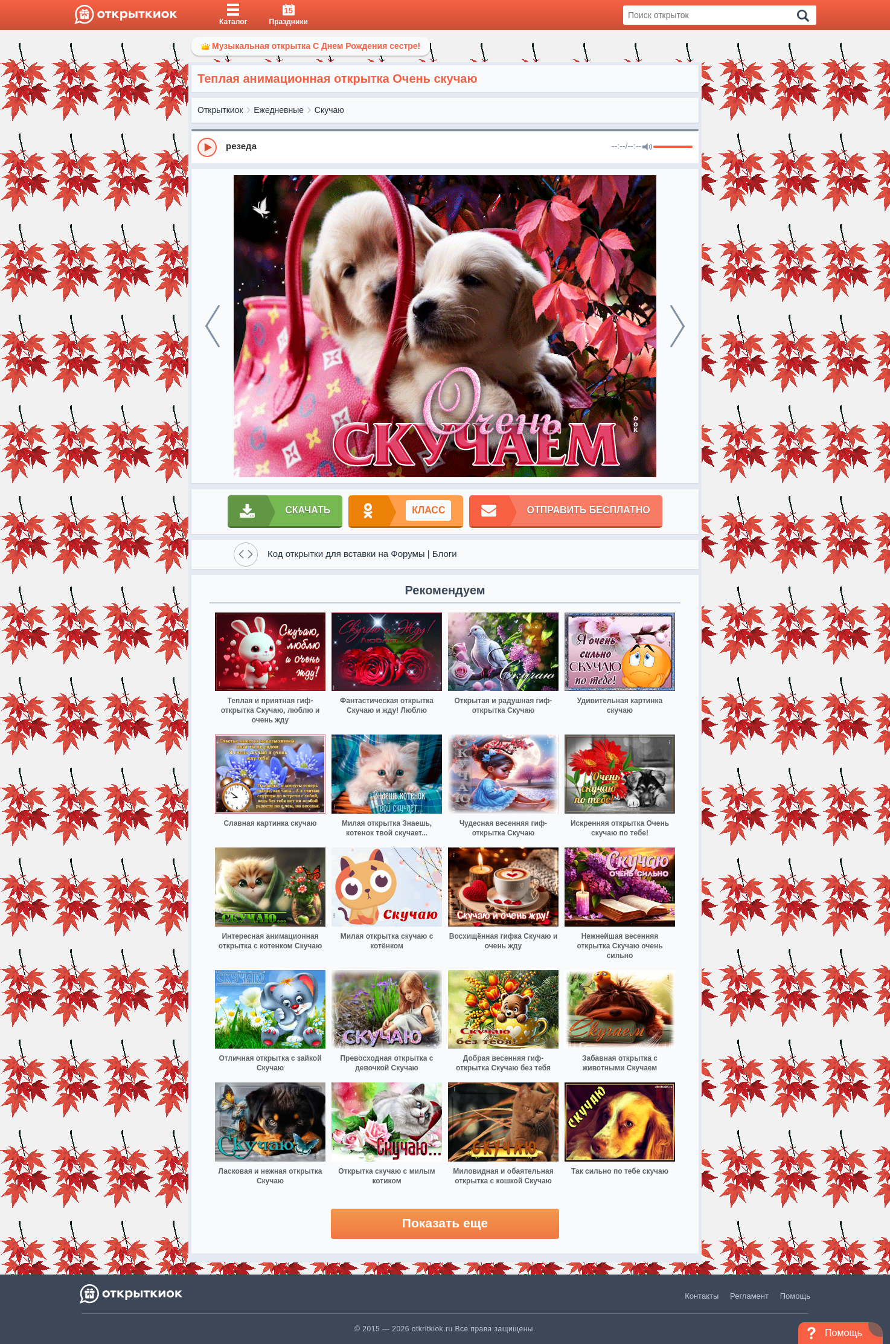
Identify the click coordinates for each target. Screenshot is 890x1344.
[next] (677, 326)
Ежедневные (279, 110)
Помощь (795, 1296)
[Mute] (647, 147)
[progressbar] (673, 147)
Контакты (702, 1296)
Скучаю (329, 110)
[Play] (207, 147)
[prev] (212, 326)
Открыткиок (220, 110)
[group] (445, 146)
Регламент (749, 1296)
